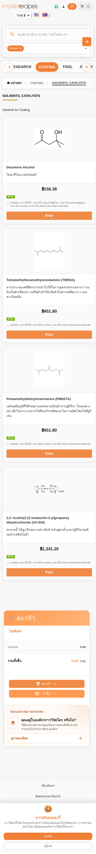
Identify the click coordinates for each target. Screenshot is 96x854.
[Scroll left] (9, 67)
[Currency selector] (22, 15)
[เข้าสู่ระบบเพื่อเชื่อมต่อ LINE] (56, 6)
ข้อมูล (49, 215)
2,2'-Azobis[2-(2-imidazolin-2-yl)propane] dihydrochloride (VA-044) (37, 520)
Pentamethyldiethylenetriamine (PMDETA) (38, 399)
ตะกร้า (47, 684)
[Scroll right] (86, 67)
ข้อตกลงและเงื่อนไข (48, 796)
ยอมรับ (48, 836)
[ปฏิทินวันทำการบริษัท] (72, 6)
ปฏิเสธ (48, 845)
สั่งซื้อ (46, 693)
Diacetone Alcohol (20, 167)
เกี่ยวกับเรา (48, 785)
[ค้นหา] (48, 34)
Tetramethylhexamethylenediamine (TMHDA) (40, 280)
